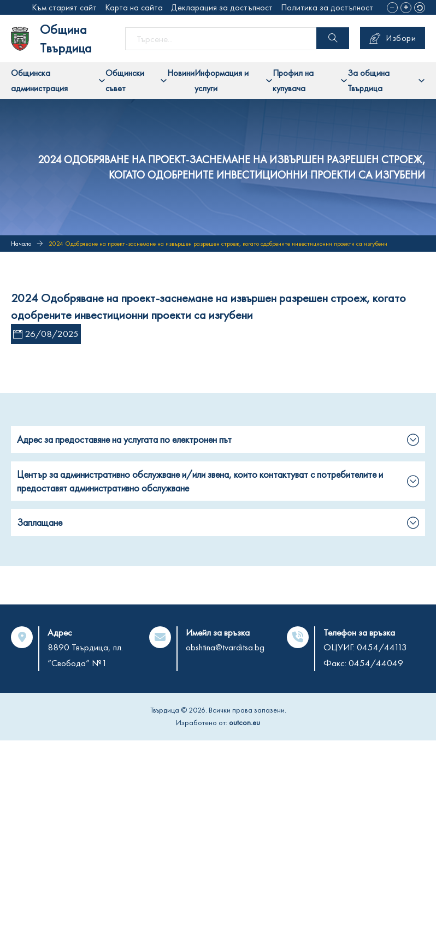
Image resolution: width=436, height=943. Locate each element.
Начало (21, 243)
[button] (392, 7)
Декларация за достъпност (222, 7)
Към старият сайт (64, 7)
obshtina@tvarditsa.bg (225, 647)
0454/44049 (376, 663)
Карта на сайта (134, 7)
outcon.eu (244, 722)
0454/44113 (382, 647)
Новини (181, 73)
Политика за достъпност (327, 7)
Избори (392, 38)
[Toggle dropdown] (101, 80)
